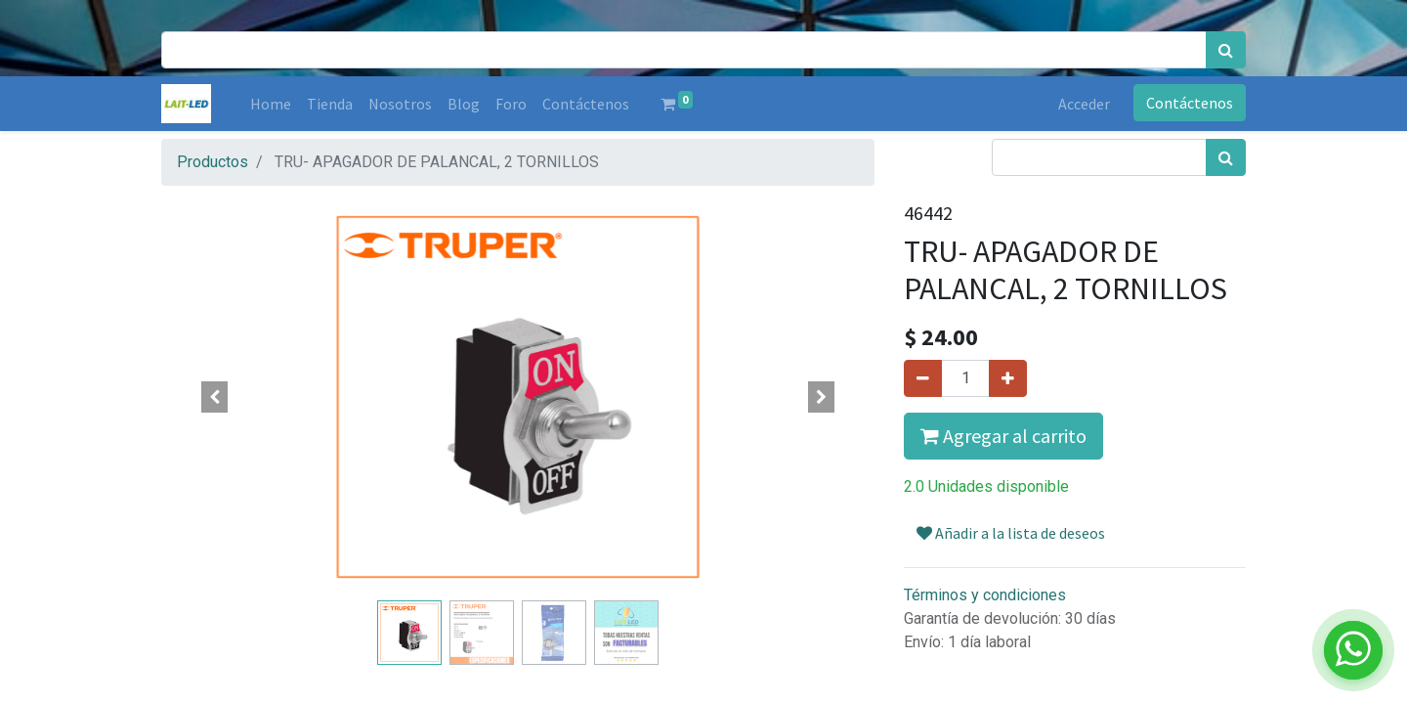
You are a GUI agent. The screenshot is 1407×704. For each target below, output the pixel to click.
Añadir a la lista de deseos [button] (1011, 533)
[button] (215, 397)
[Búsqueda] (1226, 49)
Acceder (1084, 103)
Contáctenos (1189, 102)
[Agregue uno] (1008, 378)
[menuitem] (270, 103)
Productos (212, 162)
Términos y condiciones (985, 595)
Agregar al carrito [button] (1003, 435)
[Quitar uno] (923, 378)
